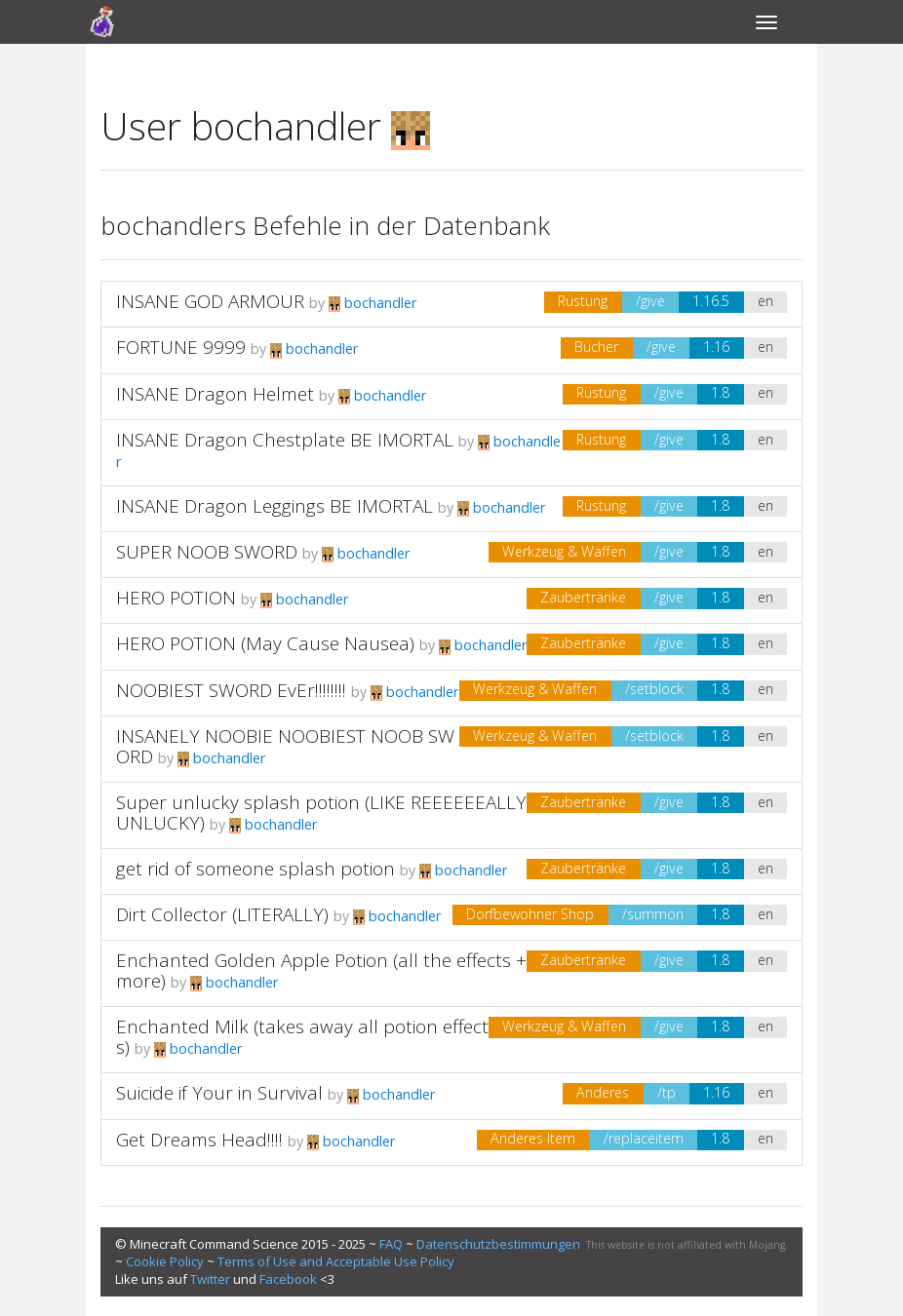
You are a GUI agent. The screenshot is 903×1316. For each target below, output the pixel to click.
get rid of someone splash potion (255, 868)
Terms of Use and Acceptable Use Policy (335, 1261)
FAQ (391, 1244)
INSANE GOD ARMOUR (210, 301)
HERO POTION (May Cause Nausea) (265, 643)
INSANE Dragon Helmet (215, 393)
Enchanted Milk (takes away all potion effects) (302, 1037)
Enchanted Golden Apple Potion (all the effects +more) (321, 970)
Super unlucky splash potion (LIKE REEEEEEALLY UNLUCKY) (321, 812)
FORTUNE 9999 (181, 347)
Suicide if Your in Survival (219, 1092)
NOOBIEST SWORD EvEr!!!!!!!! (231, 690)
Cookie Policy (165, 1261)
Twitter (210, 1279)
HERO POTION (176, 597)
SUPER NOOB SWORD (206, 551)
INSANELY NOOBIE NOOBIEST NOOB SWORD (285, 746)
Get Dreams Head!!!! (199, 1139)
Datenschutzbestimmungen (498, 1244)
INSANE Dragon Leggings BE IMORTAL (274, 506)
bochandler (372, 302)
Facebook (288, 1279)
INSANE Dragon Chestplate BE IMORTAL (284, 439)
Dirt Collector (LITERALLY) (222, 914)
